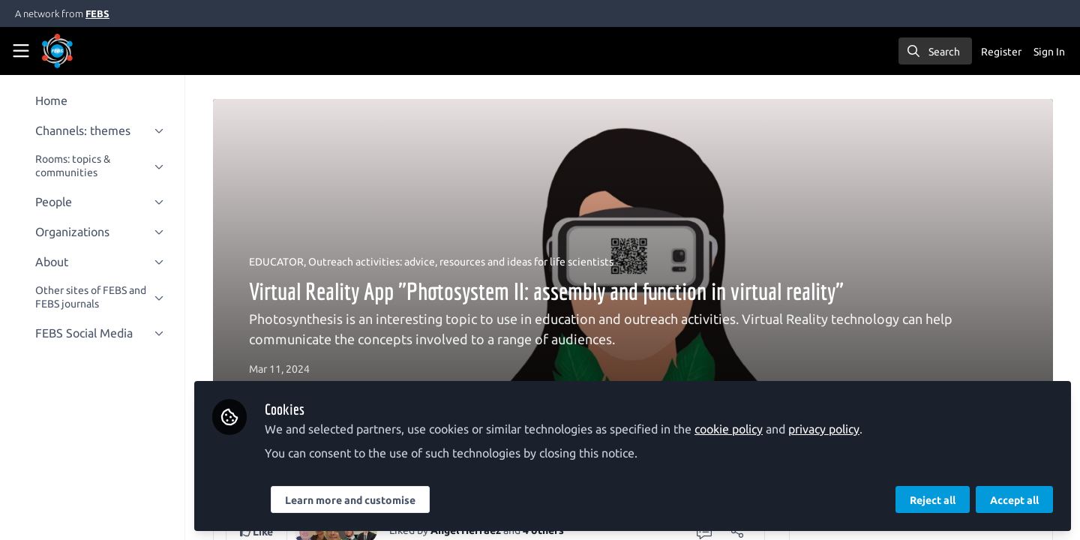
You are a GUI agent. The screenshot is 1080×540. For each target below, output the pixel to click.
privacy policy (830, 429)
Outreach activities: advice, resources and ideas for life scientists (463, 262)
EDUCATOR (279, 262)
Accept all (1014, 500)
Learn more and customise (357, 500)
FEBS (98, 13)
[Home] (78, 51)
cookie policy (735, 429)
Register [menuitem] (1001, 52)
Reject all (933, 500)
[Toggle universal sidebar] (21, 51)
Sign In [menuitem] (1049, 52)
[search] (935, 51)
